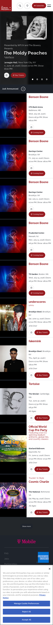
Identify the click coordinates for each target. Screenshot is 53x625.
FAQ (6, 553)
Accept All (26, 620)
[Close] (49, 569)
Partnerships (10, 564)
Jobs (6, 559)
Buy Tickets (17, 75)
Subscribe (40, 6)
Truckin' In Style (36, 478)
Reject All (26, 612)
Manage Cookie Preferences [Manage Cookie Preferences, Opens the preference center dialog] (26, 603)
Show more (26, 526)
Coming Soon (38, 133)
